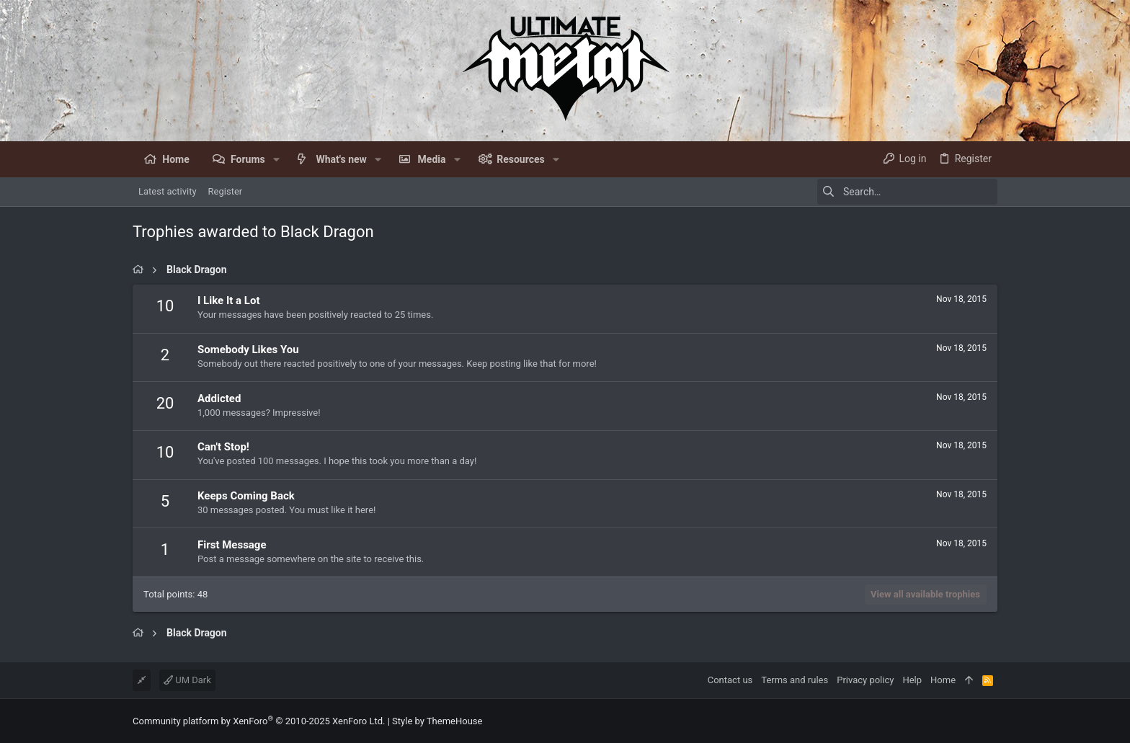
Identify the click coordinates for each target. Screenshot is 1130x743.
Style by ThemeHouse (437, 721)
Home (943, 680)
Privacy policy (865, 680)
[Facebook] (990, 721)
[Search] (907, 192)
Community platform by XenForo (259, 721)
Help (912, 680)
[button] (276, 159)
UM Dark (187, 680)
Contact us (730, 680)
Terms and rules (794, 680)
